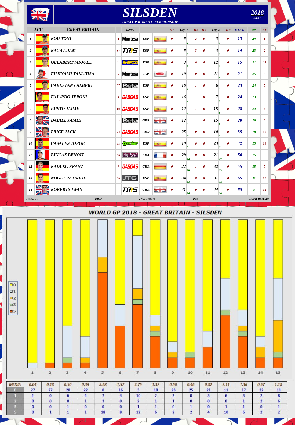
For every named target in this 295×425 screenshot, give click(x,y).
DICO (98, 198)
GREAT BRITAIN (83, 29)
